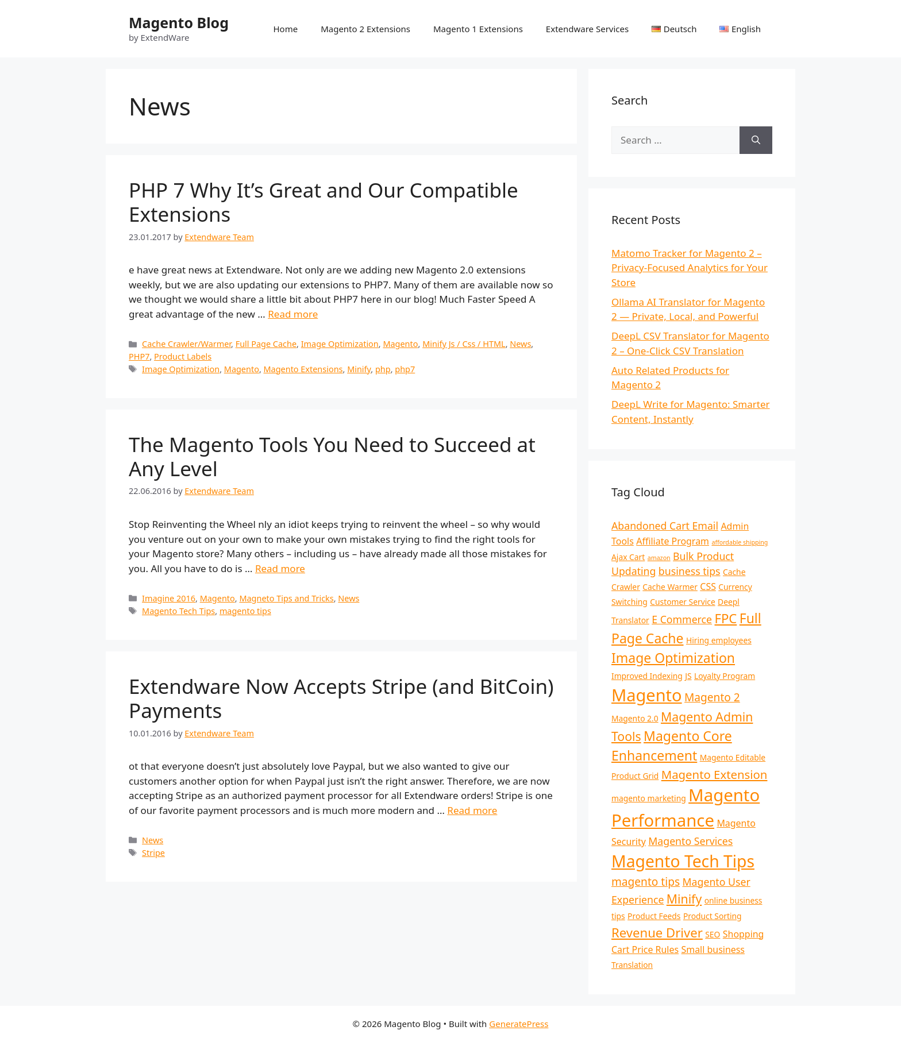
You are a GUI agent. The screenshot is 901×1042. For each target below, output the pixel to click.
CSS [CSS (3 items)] (708, 586)
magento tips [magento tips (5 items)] (645, 881)
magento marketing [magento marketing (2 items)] (648, 798)
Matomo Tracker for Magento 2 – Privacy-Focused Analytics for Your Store (689, 267)
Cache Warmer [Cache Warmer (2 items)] (670, 586)
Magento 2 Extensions (365, 28)
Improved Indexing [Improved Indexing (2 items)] (647, 675)
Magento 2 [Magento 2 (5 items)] (712, 697)
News (520, 343)
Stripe (153, 852)
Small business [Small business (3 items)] (713, 949)
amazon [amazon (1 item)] (659, 558)
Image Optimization (340, 343)
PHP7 (139, 356)
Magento (400, 343)
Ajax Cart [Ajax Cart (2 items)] (628, 556)
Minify (359, 369)
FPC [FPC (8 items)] (725, 618)
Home (285, 28)
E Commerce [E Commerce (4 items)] (682, 619)
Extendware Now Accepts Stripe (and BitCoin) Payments (341, 698)
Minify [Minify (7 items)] (684, 898)
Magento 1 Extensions (478, 28)
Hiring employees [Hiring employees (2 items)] (719, 640)
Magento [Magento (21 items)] (646, 695)
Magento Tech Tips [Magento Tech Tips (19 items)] (682, 861)
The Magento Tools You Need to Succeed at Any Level (332, 456)
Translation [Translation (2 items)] (632, 964)
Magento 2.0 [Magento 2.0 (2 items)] (635, 718)
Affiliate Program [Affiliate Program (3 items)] (672, 541)
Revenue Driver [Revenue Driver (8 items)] (657, 932)
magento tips (245, 610)
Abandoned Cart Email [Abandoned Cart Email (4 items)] (664, 525)
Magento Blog (179, 22)
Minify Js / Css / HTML (464, 343)
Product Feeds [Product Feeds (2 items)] (653, 915)
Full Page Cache (266, 343)
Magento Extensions (303, 369)
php (383, 369)
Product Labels (182, 356)
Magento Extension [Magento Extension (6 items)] (714, 774)
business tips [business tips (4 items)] (690, 571)
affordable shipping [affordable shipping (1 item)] (739, 542)
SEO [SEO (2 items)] (712, 934)
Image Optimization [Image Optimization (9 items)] (673, 658)
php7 (405, 369)
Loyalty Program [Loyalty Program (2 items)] (724, 675)
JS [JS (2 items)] (688, 675)
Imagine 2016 (168, 598)
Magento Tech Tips (178, 610)
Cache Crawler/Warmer (186, 343)
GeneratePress (518, 1023)
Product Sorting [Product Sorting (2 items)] (712, 915)
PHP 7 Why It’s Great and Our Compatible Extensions (323, 201)
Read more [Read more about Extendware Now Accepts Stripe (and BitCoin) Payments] (472, 810)
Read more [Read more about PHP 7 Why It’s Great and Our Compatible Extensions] (293, 314)
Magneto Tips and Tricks (286, 598)
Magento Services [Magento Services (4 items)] (690, 841)
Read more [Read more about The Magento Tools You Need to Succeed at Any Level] (280, 568)
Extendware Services (587, 28)
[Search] (756, 140)
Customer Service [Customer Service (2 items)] (682, 601)
